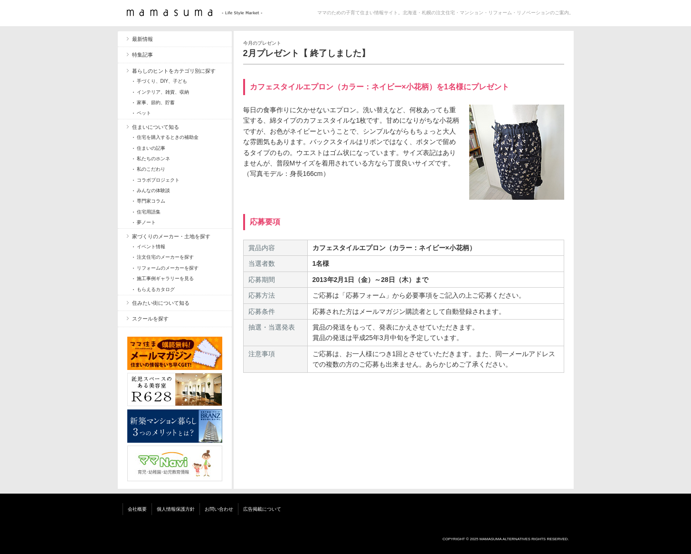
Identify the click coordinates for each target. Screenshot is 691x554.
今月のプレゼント (262, 43)
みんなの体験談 (153, 190)
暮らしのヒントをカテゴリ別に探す (174, 71)
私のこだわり (151, 169)
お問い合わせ (219, 509)
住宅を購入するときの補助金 (168, 137)
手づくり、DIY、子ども (162, 81)
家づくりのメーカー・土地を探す (171, 236)
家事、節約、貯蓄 (156, 102)
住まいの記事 (151, 148)
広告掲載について (262, 509)
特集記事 (142, 55)
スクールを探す (150, 318)
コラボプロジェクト (158, 180)
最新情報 (142, 39)
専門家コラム (151, 201)
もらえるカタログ (156, 289)
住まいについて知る (155, 127)
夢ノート (146, 222)
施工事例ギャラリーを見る (165, 278)
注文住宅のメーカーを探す (165, 257)
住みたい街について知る (160, 303)
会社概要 (137, 509)
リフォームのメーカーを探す (168, 268)
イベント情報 (151, 246)
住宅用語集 (149, 211)
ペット (144, 113)
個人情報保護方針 (176, 509)
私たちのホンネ (153, 158)
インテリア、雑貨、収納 (163, 92)
